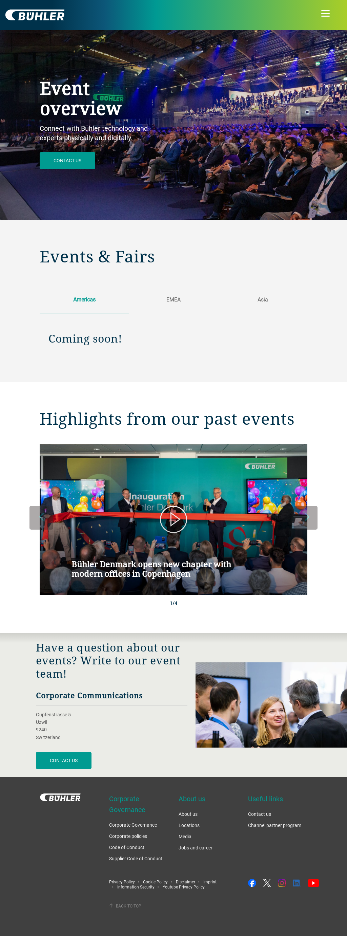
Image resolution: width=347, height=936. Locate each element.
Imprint (210, 881)
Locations (189, 825)
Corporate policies (128, 836)
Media (185, 836)
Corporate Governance (133, 825)
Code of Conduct (126, 847)
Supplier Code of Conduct (135, 858)
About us (188, 814)
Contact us (67, 160)
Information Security (136, 886)
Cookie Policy (155, 881)
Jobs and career (195, 847)
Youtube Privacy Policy (184, 886)
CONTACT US (64, 760)
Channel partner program (274, 825)
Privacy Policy (122, 881)
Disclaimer (185, 881)
